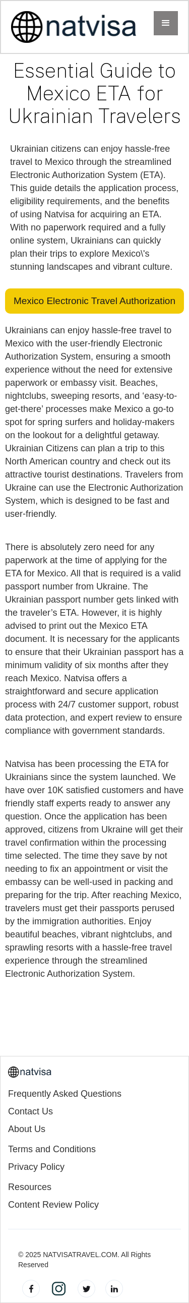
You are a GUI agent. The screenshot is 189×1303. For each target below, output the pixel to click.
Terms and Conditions (52, 1149)
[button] (166, 23)
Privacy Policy (36, 1167)
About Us (26, 1129)
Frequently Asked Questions (64, 1094)
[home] (74, 27)
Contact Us (30, 1111)
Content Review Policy (53, 1205)
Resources (29, 1187)
